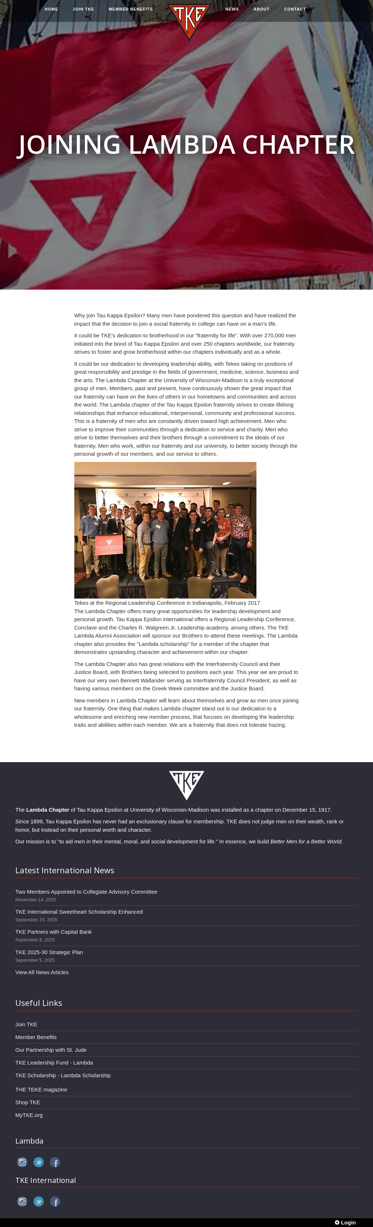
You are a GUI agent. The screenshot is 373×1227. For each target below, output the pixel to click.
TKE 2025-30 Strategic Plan (49, 952)
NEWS (232, 13)
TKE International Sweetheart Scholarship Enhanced (79, 912)
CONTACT (295, 13)
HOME (51, 13)
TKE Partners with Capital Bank (53, 932)
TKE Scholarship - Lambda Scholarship (63, 1075)
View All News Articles (41, 972)
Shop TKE (27, 1102)
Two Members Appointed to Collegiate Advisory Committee (86, 892)
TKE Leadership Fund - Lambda (54, 1062)
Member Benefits (35, 1037)
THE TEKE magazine (41, 1089)
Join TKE (26, 1024)
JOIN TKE (83, 13)
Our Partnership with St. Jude (51, 1050)
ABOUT (262, 13)
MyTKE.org (29, 1115)
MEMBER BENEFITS (131, 13)
